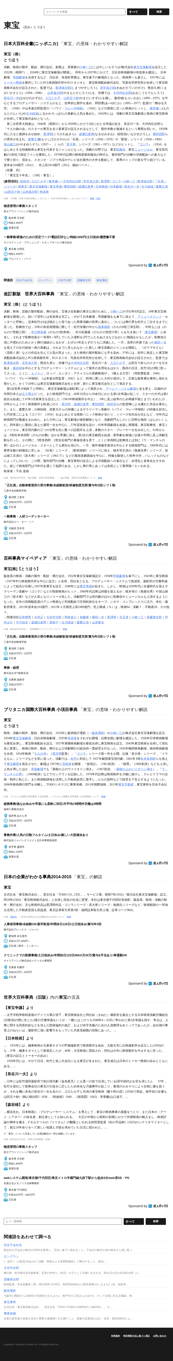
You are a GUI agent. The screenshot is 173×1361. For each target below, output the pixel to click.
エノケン (37, 373)
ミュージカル (143, 149)
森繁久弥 (162, 186)
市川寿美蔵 (38, 332)
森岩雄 (17, 368)
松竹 (74, 758)
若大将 (71, 144)
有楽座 (44, 192)
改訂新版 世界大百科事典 (29, 293)
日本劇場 (116, 186)
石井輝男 (25, 617)
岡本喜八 (71, 617)
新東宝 (22, 186)
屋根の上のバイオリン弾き (134, 769)
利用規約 (115, 1336)
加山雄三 (10, 144)
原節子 (53, 622)
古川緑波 (32, 113)
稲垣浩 (24, 181)
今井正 (38, 617)
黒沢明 (66, 404)
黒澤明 (47, 134)
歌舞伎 (120, 149)
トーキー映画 (13, 82)
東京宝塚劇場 (142, 67)
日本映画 (102, 186)
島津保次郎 (63, 88)
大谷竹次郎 (64, 280)
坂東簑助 (104, 327)
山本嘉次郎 (55, 93)
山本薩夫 (98, 622)
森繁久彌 (34, 139)
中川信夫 (22, 622)
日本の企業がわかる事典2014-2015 (37, 876)
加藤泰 (84, 617)
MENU (7, 3)
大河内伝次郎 (122, 93)
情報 (92, 198)
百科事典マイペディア (25, 558)
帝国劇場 (19, 77)
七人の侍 (40, 753)
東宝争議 (56, 186)
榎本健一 (156, 108)
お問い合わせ (159, 1336)
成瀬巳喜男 (86, 134)
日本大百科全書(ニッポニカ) (31, 43)
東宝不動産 (126, 784)
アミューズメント (150, 316)
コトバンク (20, 11)
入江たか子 (52, 98)
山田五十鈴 (71, 98)
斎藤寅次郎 (84, 280)
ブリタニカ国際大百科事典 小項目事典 (41, 709)
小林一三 (86, 67)
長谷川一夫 (11, 98)
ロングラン (45, 280)
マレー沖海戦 (74, 108)
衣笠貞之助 (107, 88)
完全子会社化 (24, 280)
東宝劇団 (151, 332)
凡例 (98, 198)
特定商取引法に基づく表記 (136, 1336)
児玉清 (123, 617)
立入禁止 (28, 394)
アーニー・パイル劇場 (121, 388)
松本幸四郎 (148, 758)
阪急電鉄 (102, 280)
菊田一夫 (160, 342)
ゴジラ (144, 144)
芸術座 (66, 764)
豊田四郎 (159, 134)
